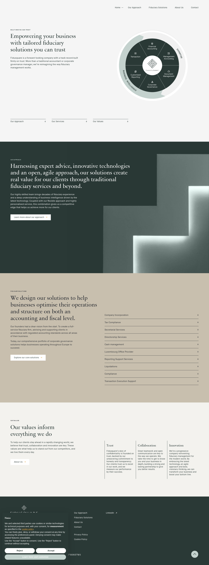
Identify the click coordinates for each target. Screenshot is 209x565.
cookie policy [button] (27, 529)
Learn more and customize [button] (35, 557)
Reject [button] (20, 550)
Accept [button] (51, 550)
